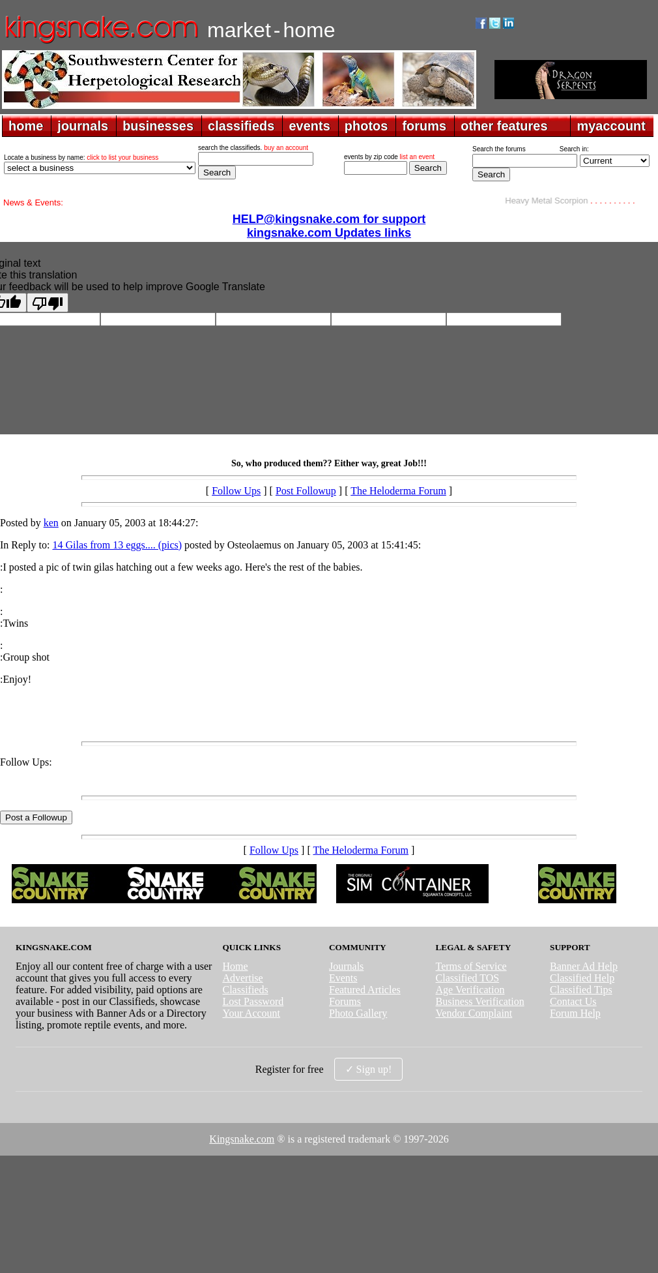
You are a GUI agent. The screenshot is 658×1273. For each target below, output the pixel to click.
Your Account (251, 1013)
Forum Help (575, 1013)
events (309, 126)
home (25, 126)
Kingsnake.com (241, 1139)
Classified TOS (468, 977)
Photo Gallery (358, 1013)
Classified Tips (581, 989)
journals (82, 126)
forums (424, 126)
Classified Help (582, 977)
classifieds (241, 126)
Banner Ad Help (584, 966)
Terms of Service (471, 966)
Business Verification (480, 1001)
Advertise (242, 977)
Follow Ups (236, 490)
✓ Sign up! (368, 1069)
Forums (345, 1001)
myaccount (611, 126)
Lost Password (252, 1001)
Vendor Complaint (474, 1013)
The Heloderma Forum (398, 490)
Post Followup (306, 490)
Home (235, 966)
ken (51, 522)
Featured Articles (365, 989)
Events (343, 977)
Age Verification (470, 989)
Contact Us (573, 1001)
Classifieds (245, 989)
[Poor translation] (47, 302)
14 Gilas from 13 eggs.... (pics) (117, 544)
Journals (346, 966)
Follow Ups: (26, 762)
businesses (157, 126)
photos (366, 126)
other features (504, 126)
